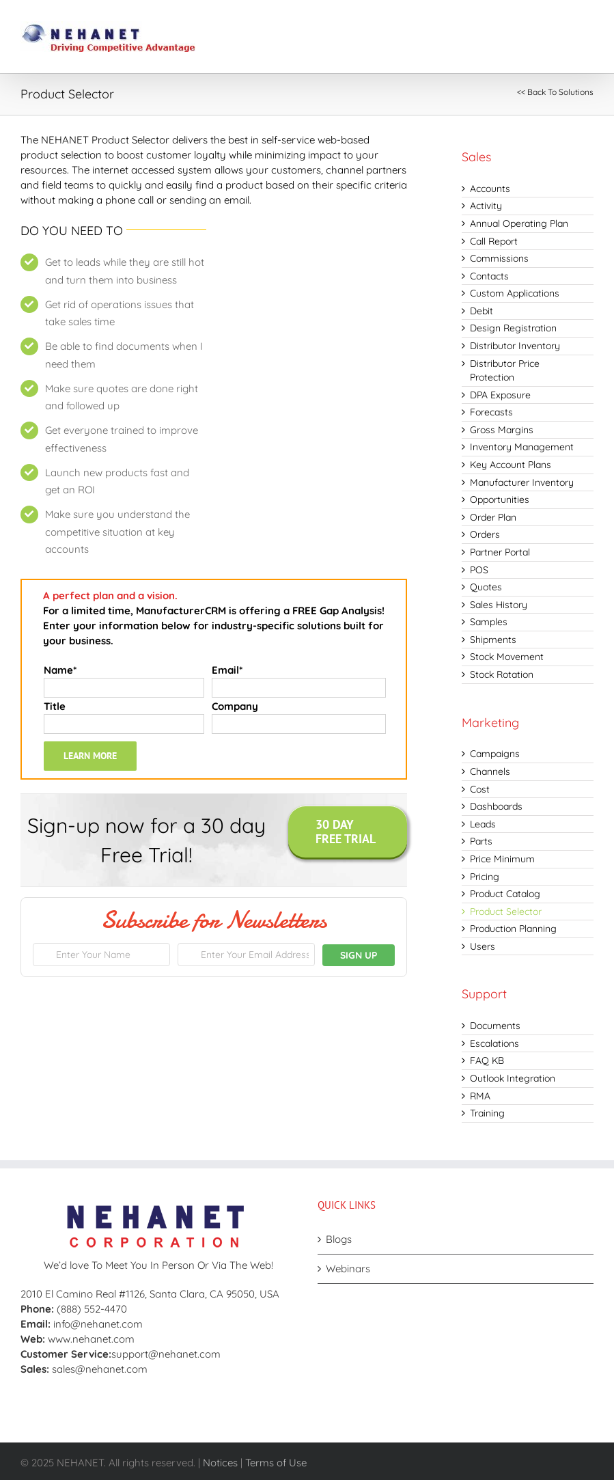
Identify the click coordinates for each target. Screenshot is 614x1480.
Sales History (498, 605)
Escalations (494, 1043)
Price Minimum (502, 859)
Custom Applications (514, 293)
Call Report (494, 241)
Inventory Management (522, 447)
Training (487, 1113)
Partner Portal (500, 552)
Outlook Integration (512, 1078)
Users (482, 946)
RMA (480, 1096)
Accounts (490, 188)
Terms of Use (276, 1462)
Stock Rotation (501, 674)
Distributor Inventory (515, 346)
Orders (485, 534)
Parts (481, 841)
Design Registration (513, 328)
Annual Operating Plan (519, 223)
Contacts (489, 276)
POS (479, 570)
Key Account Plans (510, 464)
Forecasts (491, 412)
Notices (220, 1462)
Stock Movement (507, 656)
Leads (483, 824)
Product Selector (506, 911)
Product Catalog (505, 894)
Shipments (493, 639)
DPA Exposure (500, 395)
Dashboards (496, 806)
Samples (488, 622)
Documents (495, 1025)
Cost (480, 789)
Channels (490, 771)
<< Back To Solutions (555, 92)
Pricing (484, 877)
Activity (486, 206)
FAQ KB (487, 1060)
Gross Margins (501, 430)
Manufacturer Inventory (522, 482)
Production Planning (513, 928)
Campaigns (495, 754)
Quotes (486, 587)
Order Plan (493, 517)
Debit (481, 311)
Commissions (499, 258)
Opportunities (499, 499)
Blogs (339, 1239)
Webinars (348, 1268)
